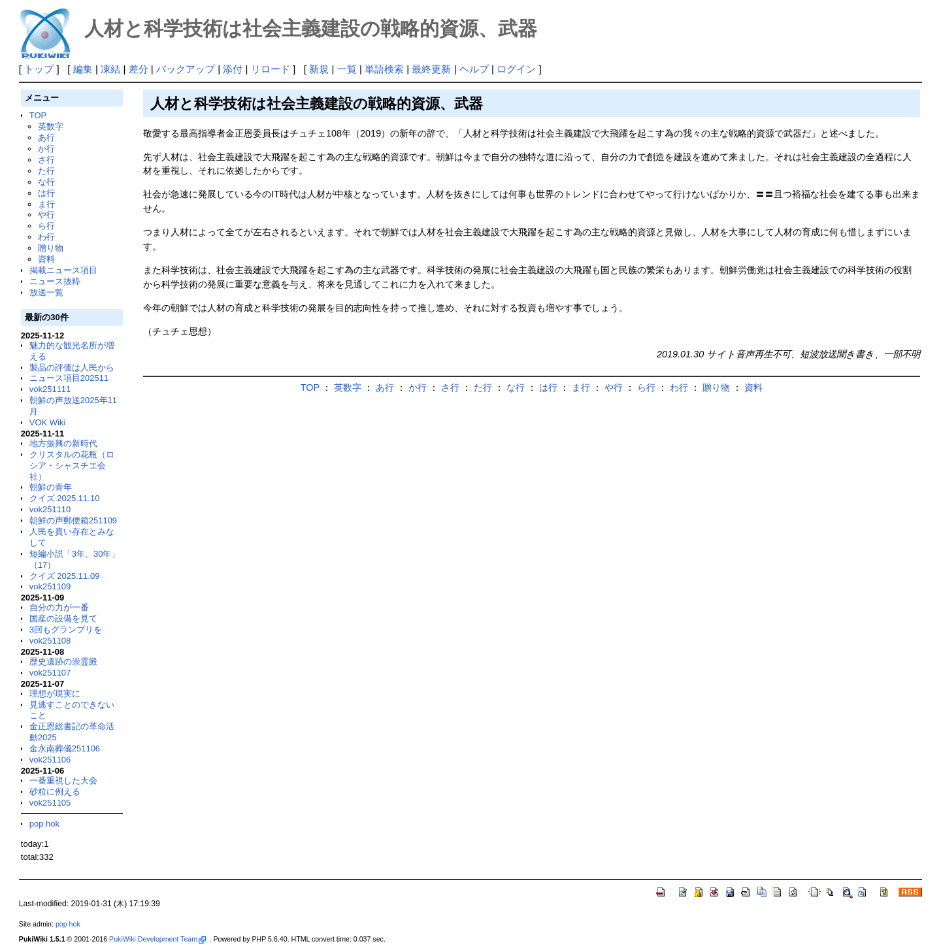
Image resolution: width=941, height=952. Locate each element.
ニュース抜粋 (54, 281)
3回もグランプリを (65, 629)
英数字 (50, 126)
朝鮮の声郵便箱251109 (73, 520)
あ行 (46, 137)
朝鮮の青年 (50, 487)
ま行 (46, 204)
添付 (232, 68)
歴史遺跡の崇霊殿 (63, 661)
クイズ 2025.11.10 (64, 498)
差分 (138, 68)
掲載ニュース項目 (63, 270)
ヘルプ (474, 68)
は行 (46, 193)
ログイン (516, 68)
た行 (46, 171)
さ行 (46, 160)
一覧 (347, 68)
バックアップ (185, 68)
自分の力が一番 (59, 607)
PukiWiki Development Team (157, 939)
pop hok (44, 824)
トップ (39, 68)
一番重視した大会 (63, 780)
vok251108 (50, 641)
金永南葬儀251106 (64, 748)
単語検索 (384, 68)
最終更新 (431, 68)
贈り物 (50, 248)
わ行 (46, 237)
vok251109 (50, 586)
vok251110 (50, 509)
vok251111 (50, 389)
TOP (37, 115)
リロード (270, 68)
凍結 (110, 68)
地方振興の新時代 (63, 443)
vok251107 (50, 673)
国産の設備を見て (63, 618)
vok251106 (50, 759)
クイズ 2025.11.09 (64, 576)
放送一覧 (46, 292)
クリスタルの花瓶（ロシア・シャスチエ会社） (71, 466)
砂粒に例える (54, 791)
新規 (319, 68)
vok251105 (50, 803)
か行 (46, 149)
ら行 (46, 226)
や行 (46, 215)
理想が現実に (54, 693)
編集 (83, 68)
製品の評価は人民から (71, 367)
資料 (46, 259)
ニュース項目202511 (68, 378)
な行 (46, 182)
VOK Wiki (47, 422)
